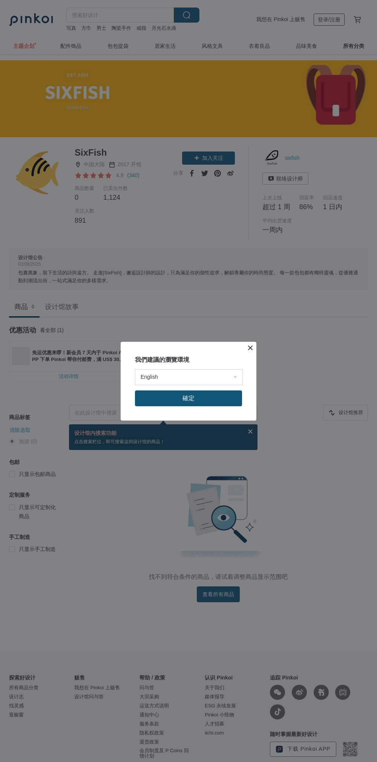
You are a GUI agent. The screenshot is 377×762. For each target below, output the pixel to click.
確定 (188, 525)
